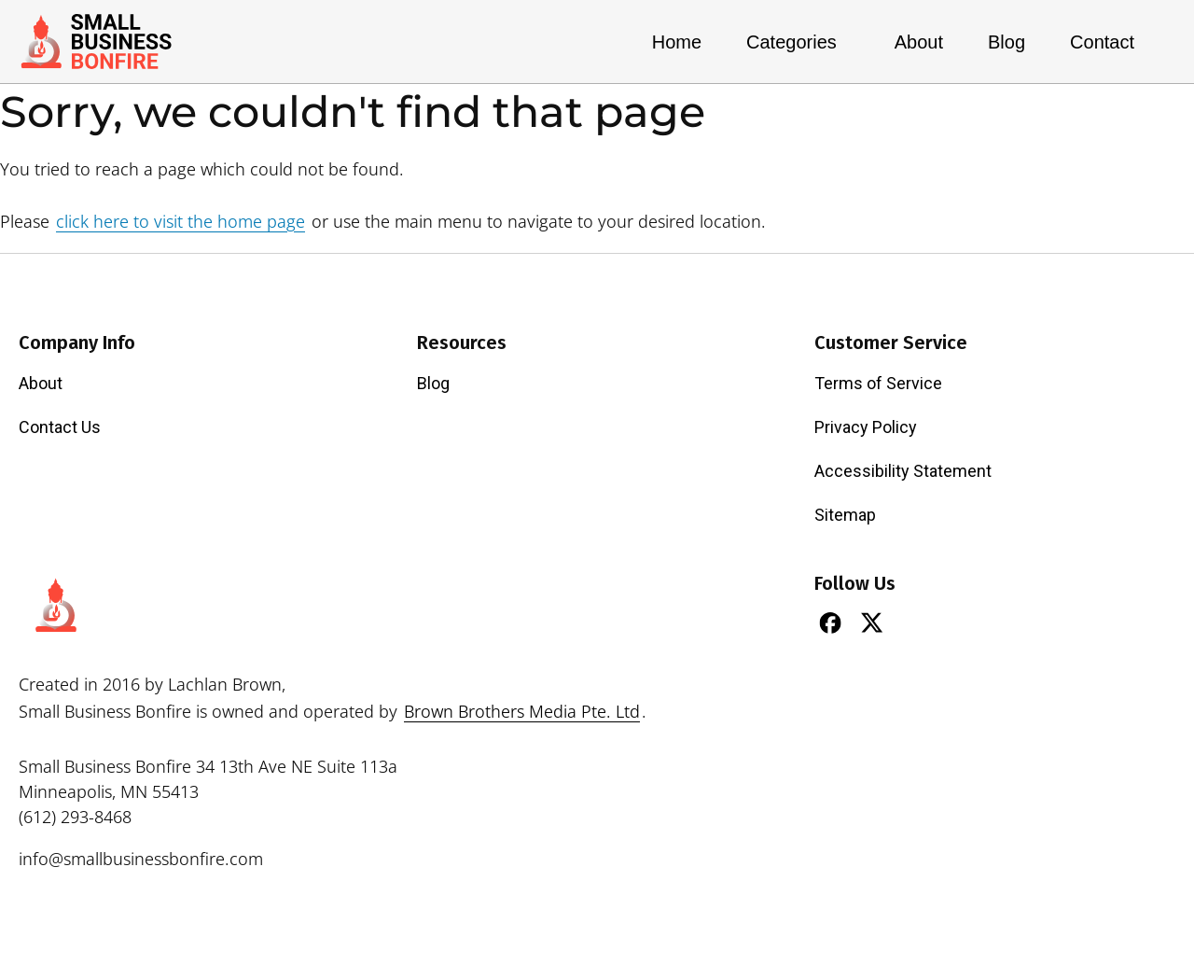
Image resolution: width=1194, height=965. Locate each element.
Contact (1102, 42)
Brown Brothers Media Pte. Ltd (522, 711)
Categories (798, 42)
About (919, 42)
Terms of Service (878, 383)
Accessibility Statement (903, 471)
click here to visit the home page (180, 221)
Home (676, 42)
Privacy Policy (865, 427)
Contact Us (60, 427)
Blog (1006, 42)
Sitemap (845, 514)
